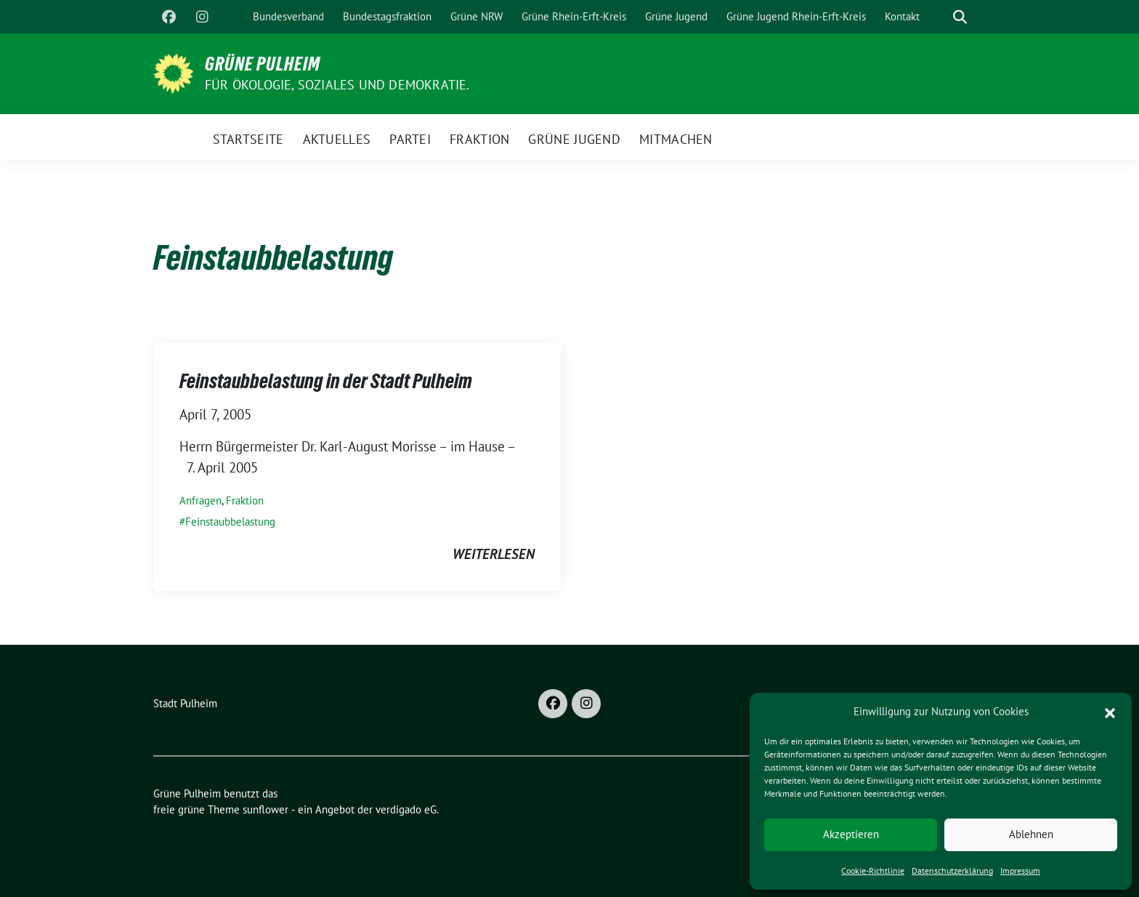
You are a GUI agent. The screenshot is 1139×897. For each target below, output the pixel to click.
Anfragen (200, 500)
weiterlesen (494, 554)
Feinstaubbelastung (230, 521)
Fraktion (245, 500)
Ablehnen (1031, 834)
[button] (1110, 711)
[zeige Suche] (960, 17)
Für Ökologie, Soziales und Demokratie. (337, 84)
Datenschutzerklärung (952, 870)
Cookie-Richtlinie (872, 870)
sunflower (265, 809)
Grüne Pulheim (262, 64)
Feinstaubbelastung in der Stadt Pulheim (325, 381)
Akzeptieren (851, 834)
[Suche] (939, 17)
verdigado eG (406, 809)
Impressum (1020, 870)
